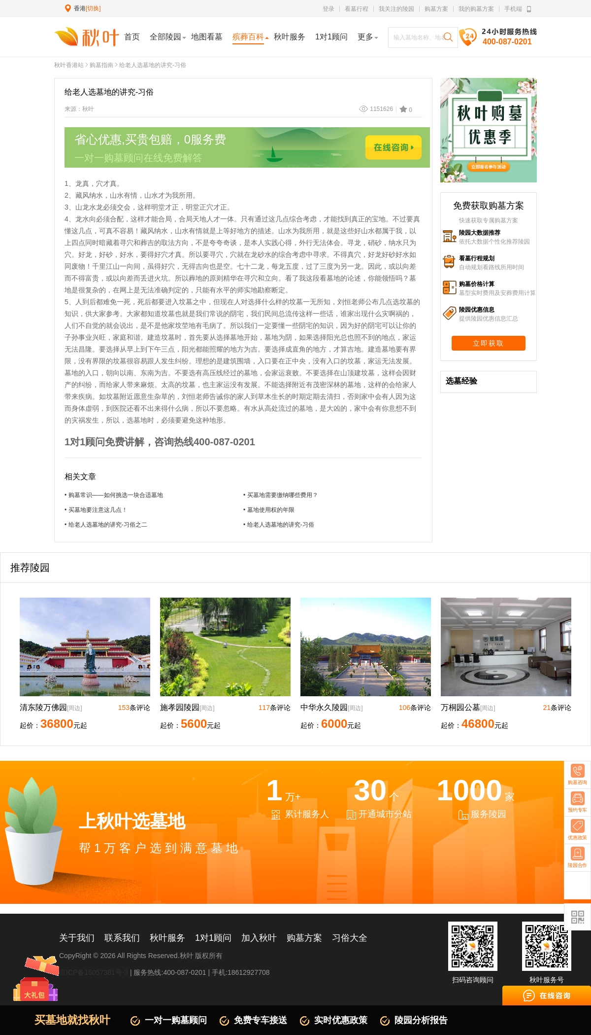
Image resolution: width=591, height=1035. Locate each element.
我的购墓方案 (476, 8)
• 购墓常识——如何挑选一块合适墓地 (114, 495)
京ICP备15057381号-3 (93, 972)
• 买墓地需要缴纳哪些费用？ (280, 495)
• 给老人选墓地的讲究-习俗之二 (106, 524)
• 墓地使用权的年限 (269, 509)
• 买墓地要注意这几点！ (96, 509)
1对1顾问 (213, 938)
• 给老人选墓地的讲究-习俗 (278, 524)
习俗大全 (349, 938)
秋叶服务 (167, 938)
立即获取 (488, 343)
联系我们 (122, 938)
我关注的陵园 (396, 8)
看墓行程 (356, 8)
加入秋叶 (259, 938)
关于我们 (77, 938)
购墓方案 (436, 8)
